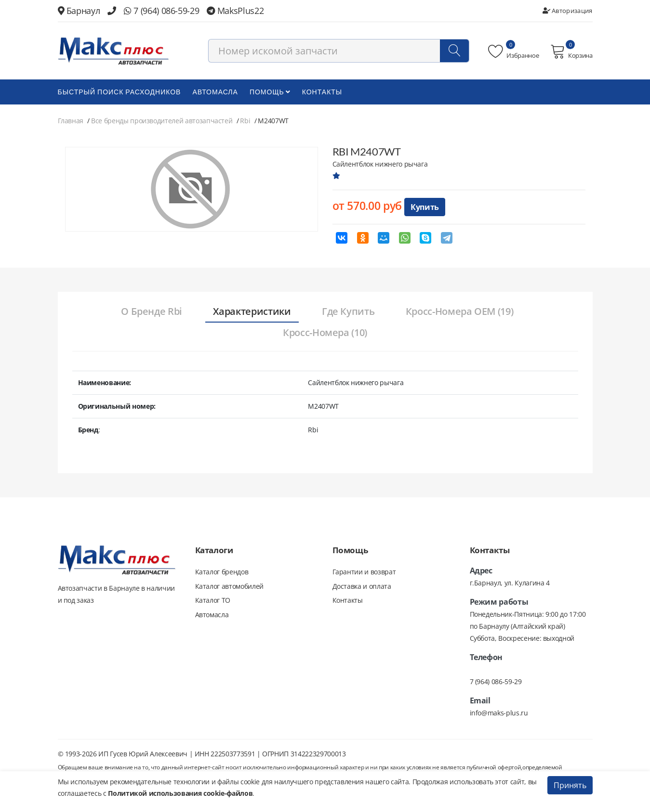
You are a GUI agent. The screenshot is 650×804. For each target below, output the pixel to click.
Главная (71, 121)
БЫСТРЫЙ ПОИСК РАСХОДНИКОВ (119, 93)
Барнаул (79, 10)
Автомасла (215, 93)
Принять (570, 785)
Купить (425, 208)
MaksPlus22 (235, 10)
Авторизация (568, 10)
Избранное (513, 52)
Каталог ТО (213, 601)
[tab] (149, 313)
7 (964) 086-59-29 (161, 10)
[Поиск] (454, 51)
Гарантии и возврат (364, 572)
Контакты (322, 93)
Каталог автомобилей (229, 587)
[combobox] (339, 51)
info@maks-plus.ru (499, 713)
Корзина (571, 52)
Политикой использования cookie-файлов (180, 793)
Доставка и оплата (361, 587)
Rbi (245, 121)
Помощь (270, 93)
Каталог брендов (222, 572)
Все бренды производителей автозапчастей (161, 121)
